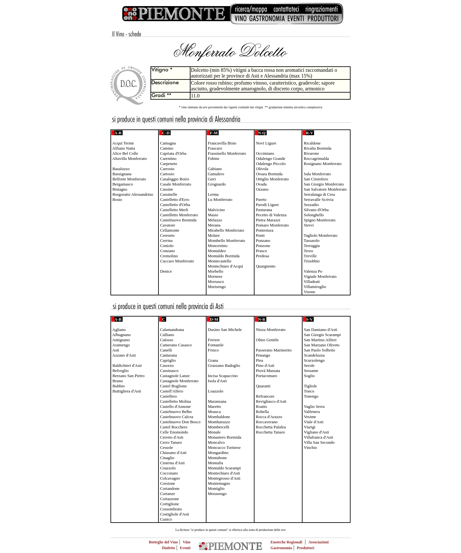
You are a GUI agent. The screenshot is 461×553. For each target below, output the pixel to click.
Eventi (185, 548)
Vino (186, 542)
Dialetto (168, 548)
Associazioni (318, 542)
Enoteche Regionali (286, 542)
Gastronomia (281, 548)
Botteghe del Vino (163, 542)
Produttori (305, 548)
